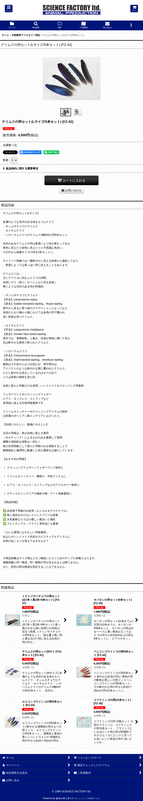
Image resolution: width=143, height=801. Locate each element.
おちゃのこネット (65, 798)
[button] (9, 8)
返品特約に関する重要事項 (20, 168)
